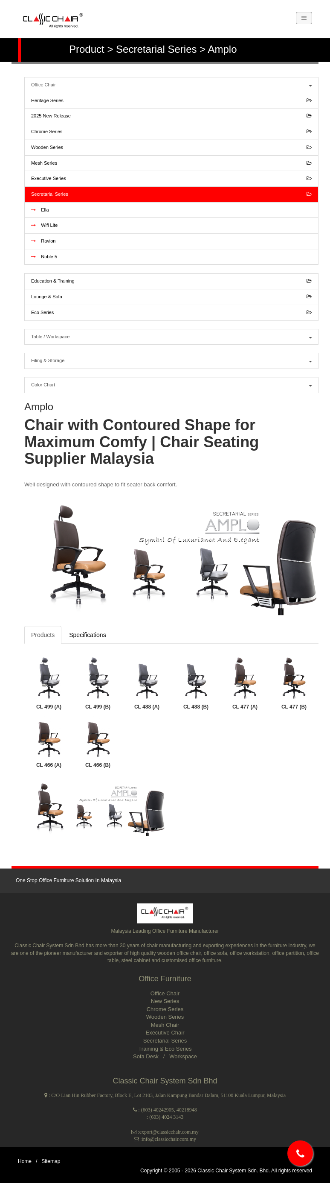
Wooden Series (171, 147)
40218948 (187, 1109)
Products (43, 635)
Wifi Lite (44, 225)
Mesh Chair (165, 1025)
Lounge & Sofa (171, 297)
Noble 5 (44, 256)
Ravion (43, 240)
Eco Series (171, 312)
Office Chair (171, 85)
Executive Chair (164, 1032)
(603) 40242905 (157, 1109)
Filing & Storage (171, 360)
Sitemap (50, 1161)
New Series (165, 1001)
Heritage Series (171, 100)
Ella (40, 209)
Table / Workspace (171, 337)
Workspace (183, 1056)
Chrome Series (171, 132)
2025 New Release (171, 116)
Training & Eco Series (164, 1049)
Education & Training (171, 281)
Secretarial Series (171, 194)
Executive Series (171, 178)
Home (25, 1161)
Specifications (87, 635)
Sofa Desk (146, 1056)
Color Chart (171, 385)
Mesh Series (171, 163)
